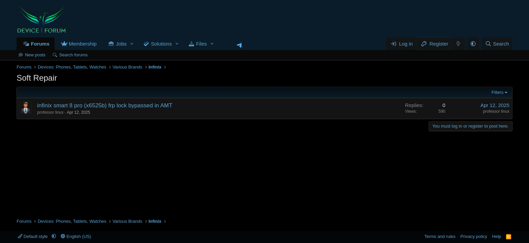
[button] (132, 43)
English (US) (76, 236)
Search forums (73, 54)
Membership (83, 44)
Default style (33, 236)
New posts (35, 54)
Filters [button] (497, 92)
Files (201, 44)
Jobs (121, 44)
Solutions (161, 44)
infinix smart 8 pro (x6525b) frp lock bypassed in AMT (104, 105)
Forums (40, 44)
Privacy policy (474, 236)
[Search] (497, 43)
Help (496, 236)
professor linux (50, 112)
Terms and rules (439, 236)
